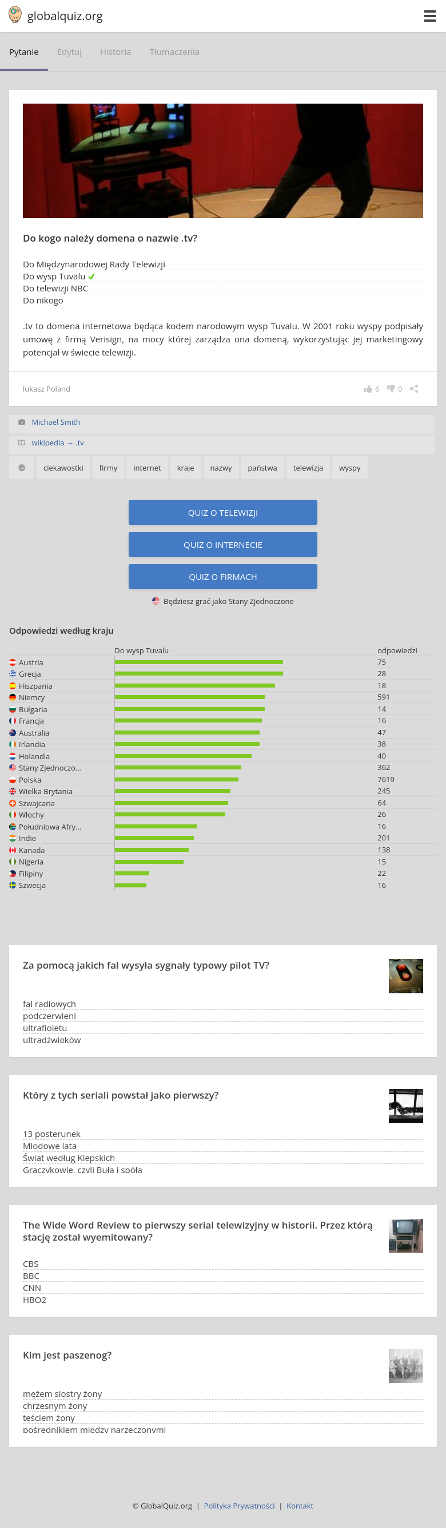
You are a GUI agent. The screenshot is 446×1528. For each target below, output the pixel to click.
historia (116, 51)
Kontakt (299, 1506)
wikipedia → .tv (57, 442)
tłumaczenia (175, 51)
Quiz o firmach (223, 576)
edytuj (69, 51)
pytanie (24, 51)
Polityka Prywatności (239, 1506)
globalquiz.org (65, 15)
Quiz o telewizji (223, 512)
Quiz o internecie (223, 544)
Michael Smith (55, 422)
